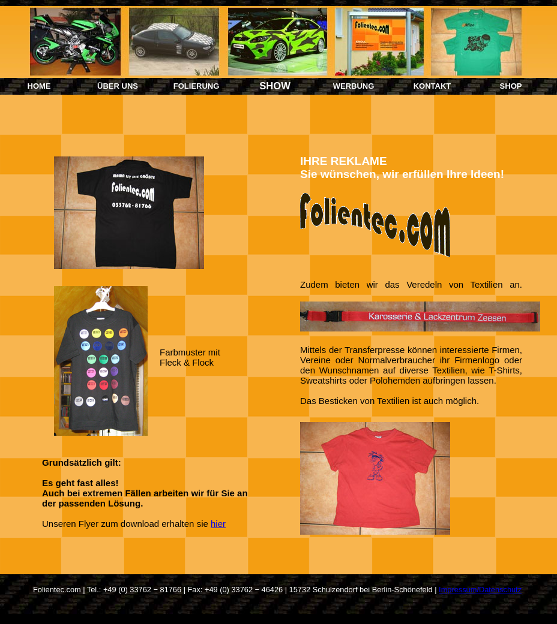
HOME (39, 86)
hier (218, 524)
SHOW (275, 86)
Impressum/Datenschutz (480, 589)
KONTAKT (432, 86)
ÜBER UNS (117, 86)
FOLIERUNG (196, 86)
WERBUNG (354, 86)
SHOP (511, 86)
